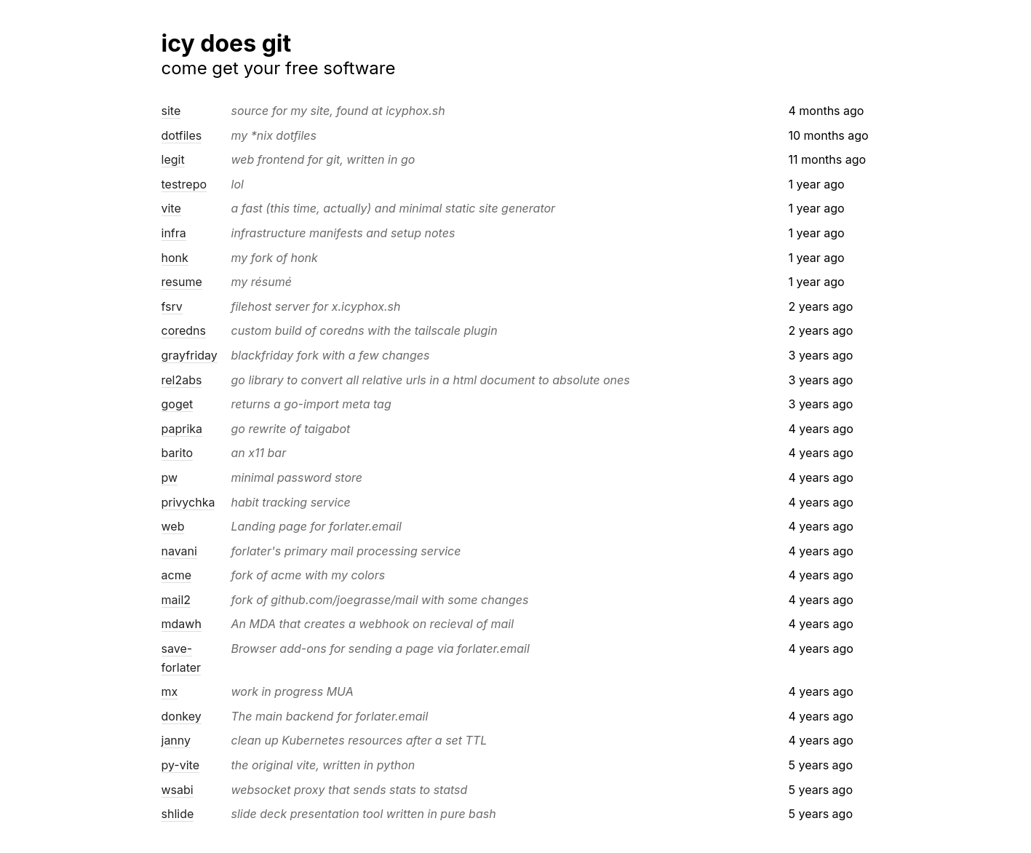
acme (176, 575)
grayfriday (190, 355)
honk (175, 257)
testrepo (184, 184)
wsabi (178, 789)
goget (178, 404)
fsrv (172, 306)
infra (174, 233)
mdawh (182, 623)
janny (176, 740)
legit (173, 159)
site (171, 110)
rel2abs (182, 380)
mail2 (176, 599)
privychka (188, 502)
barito (178, 452)
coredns (184, 330)
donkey (182, 716)
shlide (178, 813)
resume (182, 281)
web (173, 526)
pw (170, 477)
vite (171, 208)
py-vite (180, 765)
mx (170, 691)
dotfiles (182, 135)
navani (179, 551)
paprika (182, 428)
